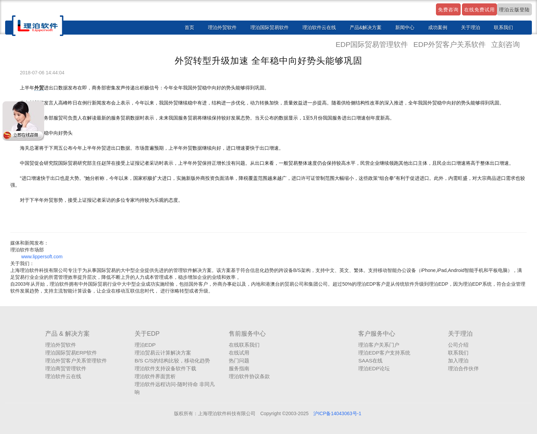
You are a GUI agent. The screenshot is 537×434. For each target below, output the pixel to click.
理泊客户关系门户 (378, 345)
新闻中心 (404, 27)
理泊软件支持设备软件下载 (165, 368)
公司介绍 (458, 345)
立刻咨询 (505, 44)
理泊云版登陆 (514, 9)
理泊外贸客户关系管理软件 (76, 360)
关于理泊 (470, 27)
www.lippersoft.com (42, 256)
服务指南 (239, 368)
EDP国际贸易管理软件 (373, 44)
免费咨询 (448, 9)
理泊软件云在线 (319, 27)
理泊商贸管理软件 (65, 368)
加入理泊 (458, 360)
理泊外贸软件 (222, 27)
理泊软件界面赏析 (155, 376)
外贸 (39, 87)
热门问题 (239, 360)
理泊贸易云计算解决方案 (163, 353)
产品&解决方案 (366, 27)
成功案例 (437, 27)
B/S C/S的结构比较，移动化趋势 (172, 360)
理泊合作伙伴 (463, 368)
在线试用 (239, 353)
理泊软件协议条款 (249, 376)
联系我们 (503, 27)
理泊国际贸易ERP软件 (71, 353)
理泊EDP (145, 345)
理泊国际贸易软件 (269, 27)
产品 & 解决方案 (67, 333)
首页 (189, 27)
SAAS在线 (370, 360)
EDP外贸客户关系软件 (450, 44)
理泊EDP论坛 (374, 368)
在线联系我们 (244, 345)
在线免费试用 (479, 9)
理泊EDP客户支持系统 (384, 353)
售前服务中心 (247, 333)
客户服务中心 (376, 333)
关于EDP (147, 333)
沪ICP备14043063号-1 (337, 413)
